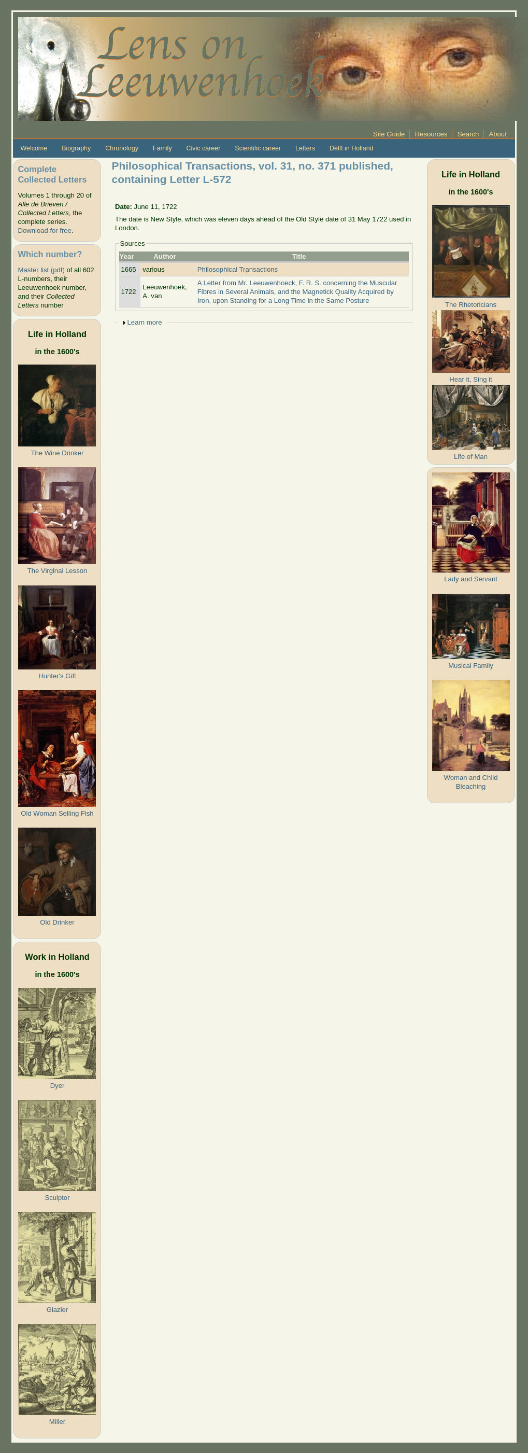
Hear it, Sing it (470, 379)
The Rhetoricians (470, 305)
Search (468, 134)
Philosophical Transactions (237, 269)
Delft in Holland (351, 148)
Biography (76, 148)
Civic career (204, 148)
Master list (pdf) (41, 270)
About (498, 134)
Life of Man (471, 456)
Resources (431, 134)
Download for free (44, 230)
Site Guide (389, 134)
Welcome (33, 148)
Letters (305, 148)
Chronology (121, 148)
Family (162, 148)
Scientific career (258, 148)
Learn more (144, 322)
